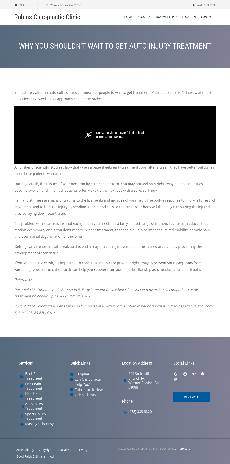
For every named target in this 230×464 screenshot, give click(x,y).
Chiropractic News (89, 389)
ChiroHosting (182, 448)
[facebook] (185, 374)
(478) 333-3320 (204, 5)
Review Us (191, 397)
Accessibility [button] (25, 450)
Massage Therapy (39, 424)
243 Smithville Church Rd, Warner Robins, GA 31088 (47, 5)
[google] (175, 374)
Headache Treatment (33, 396)
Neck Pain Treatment (33, 386)
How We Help (164, 17)
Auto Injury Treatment (34, 406)
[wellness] (175, 379)
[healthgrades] (194, 374)
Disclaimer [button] (65, 450)
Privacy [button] (82, 450)
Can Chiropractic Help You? (88, 382)
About (142, 17)
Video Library (85, 394)
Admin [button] (54, 456)
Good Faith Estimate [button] (30, 456)
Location (189, 17)
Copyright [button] (46, 450)
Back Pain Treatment (33, 376)
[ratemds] (202, 374)
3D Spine (82, 374)
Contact (207, 17)
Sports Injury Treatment (35, 416)
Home (128, 17)
